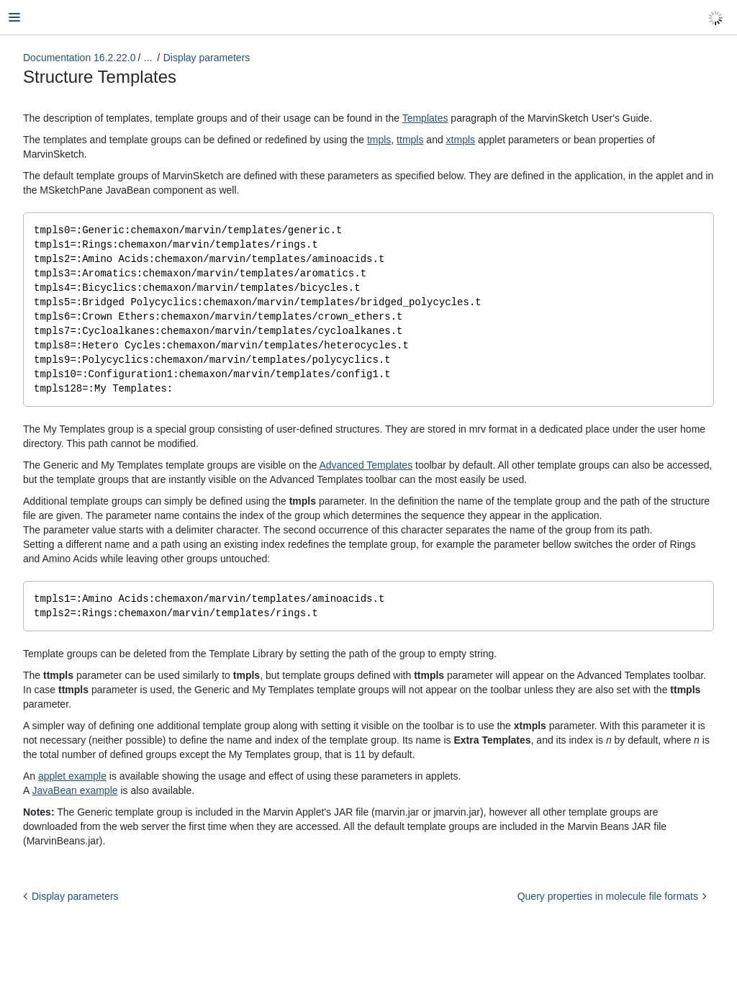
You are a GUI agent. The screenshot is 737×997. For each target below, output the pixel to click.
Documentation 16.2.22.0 (79, 57)
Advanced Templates (365, 473)
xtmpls (460, 139)
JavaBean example (74, 800)
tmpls (379, 139)
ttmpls (410, 139)
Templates (425, 118)
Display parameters (206, 57)
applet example (72, 786)
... (148, 57)
